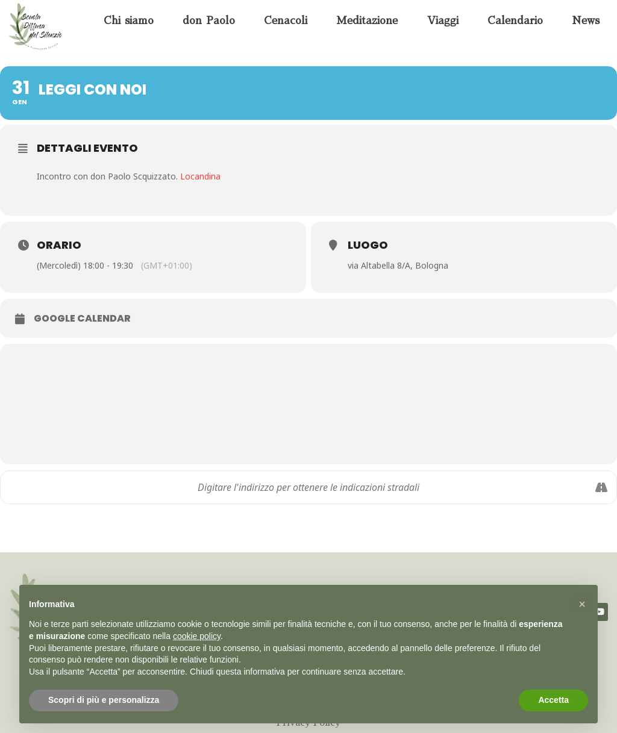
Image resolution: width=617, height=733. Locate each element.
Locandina (200, 176)
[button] (582, 604)
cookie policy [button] (197, 636)
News (586, 21)
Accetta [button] (553, 700)
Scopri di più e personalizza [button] (103, 700)
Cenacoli (285, 21)
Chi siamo (129, 21)
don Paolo (209, 21)
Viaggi (443, 21)
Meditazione (367, 21)
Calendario (515, 21)
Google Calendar (82, 319)
